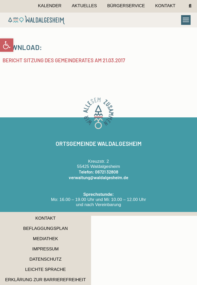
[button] (190, 6)
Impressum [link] (45, 249)
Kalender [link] (50, 5)
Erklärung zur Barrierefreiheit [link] (45, 279)
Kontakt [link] (165, 5)
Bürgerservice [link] (126, 5)
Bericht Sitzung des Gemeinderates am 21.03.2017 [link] (64, 60)
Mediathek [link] (45, 238)
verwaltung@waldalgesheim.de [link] (98, 177)
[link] (6, 45)
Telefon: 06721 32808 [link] (98, 171)
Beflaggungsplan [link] (45, 228)
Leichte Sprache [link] (45, 269)
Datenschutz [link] (45, 259)
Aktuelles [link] (84, 5)
